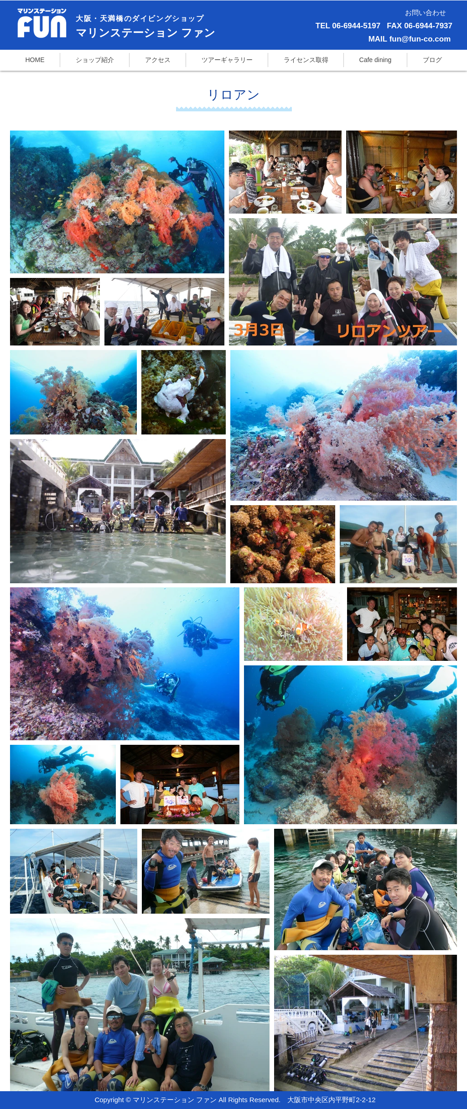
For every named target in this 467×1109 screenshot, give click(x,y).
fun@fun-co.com (420, 39)
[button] (305, 60)
